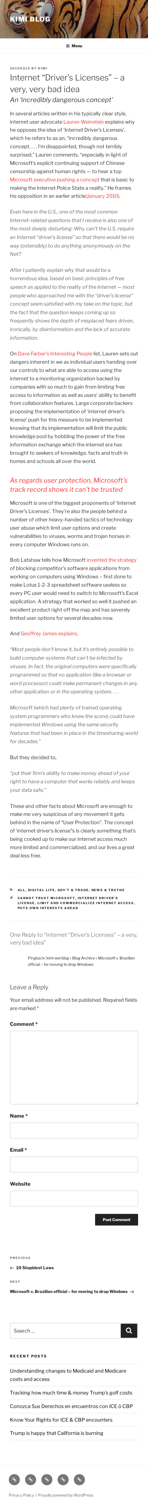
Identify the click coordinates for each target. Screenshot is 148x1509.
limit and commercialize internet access (85, 903)
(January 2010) (102, 196)
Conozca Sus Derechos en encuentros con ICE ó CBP (71, 1406)
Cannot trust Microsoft (46, 898)
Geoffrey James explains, (49, 633)
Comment (24, 1024)
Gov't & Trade (73, 890)
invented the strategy (112, 560)
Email (18, 1150)
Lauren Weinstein (83, 122)
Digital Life (41, 890)
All (22, 890)
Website (20, 1184)
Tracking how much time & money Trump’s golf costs (71, 1393)
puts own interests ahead (48, 908)
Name (19, 1116)
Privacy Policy (21, 1495)
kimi (43, 68)
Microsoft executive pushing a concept (54, 180)
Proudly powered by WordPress (65, 1495)
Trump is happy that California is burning (56, 1433)
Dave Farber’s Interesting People (55, 354)
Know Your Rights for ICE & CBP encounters (61, 1420)
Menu (74, 45)
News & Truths (108, 890)
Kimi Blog (30, 19)
